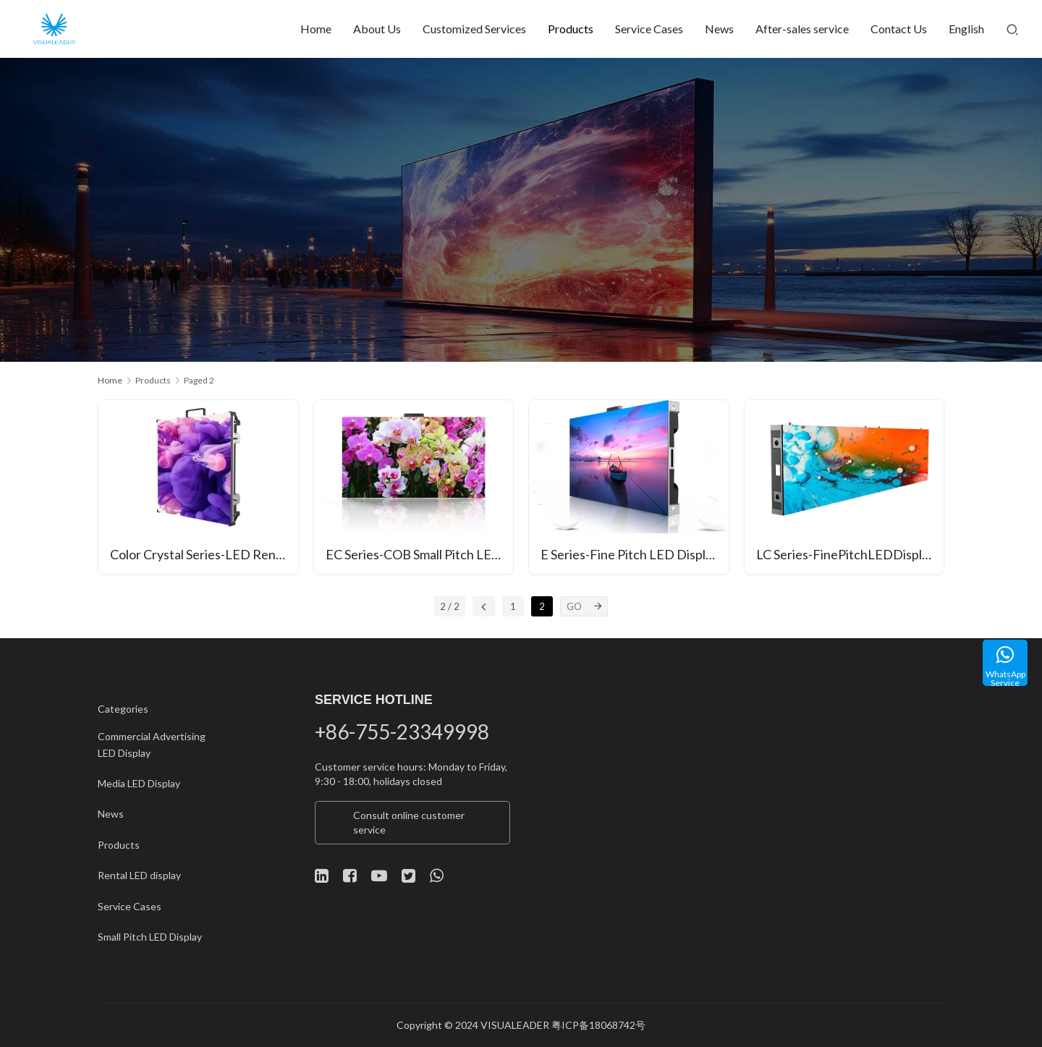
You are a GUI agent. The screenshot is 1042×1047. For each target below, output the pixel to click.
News (719, 28)
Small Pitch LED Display (150, 937)
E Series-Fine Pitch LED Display (630, 554)
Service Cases (649, 28)
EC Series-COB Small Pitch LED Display (420, 554)
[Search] (1012, 29)
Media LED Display (139, 783)
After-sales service (802, 28)
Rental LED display (139, 875)
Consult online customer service (409, 822)
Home (315, 28)
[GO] (598, 606)
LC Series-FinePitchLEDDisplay (845, 554)
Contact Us (899, 28)
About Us (377, 28)
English (966, 28)
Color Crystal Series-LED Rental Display (204, 554)
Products (570, 28)
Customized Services (474, 28)
